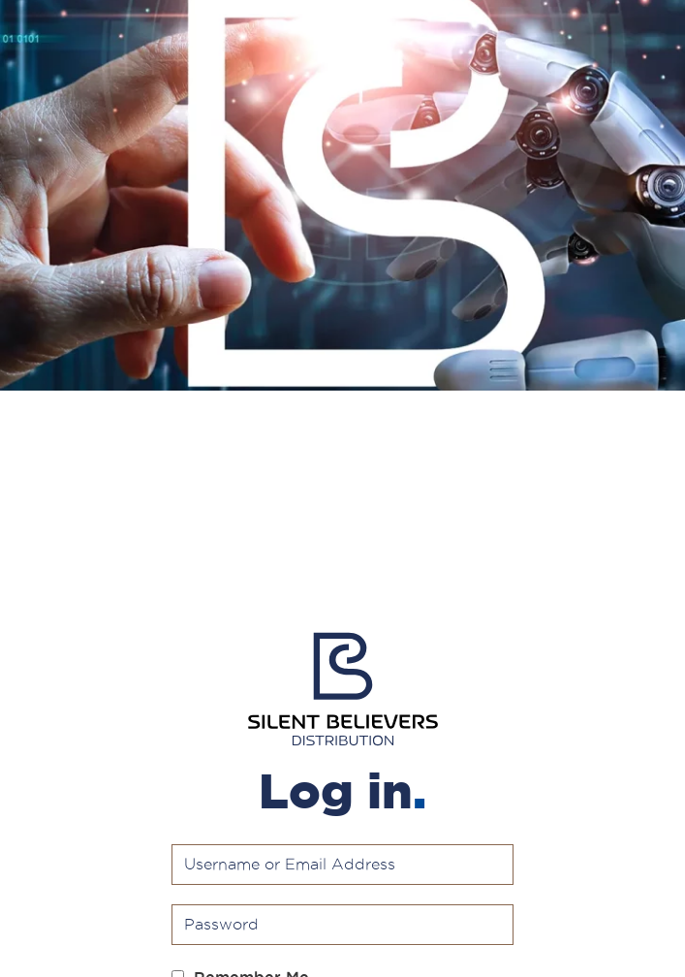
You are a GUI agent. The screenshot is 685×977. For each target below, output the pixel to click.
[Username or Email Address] (342, 864)
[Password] (342, 924)
